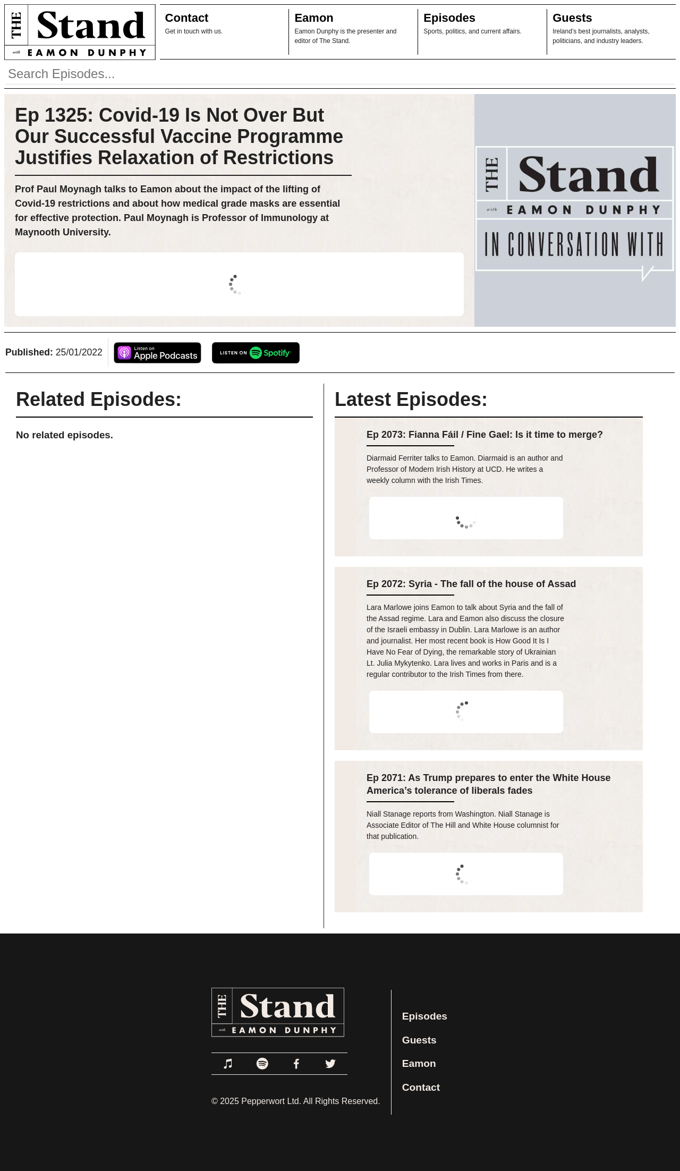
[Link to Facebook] (296, 1063)
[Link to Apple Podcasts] (228, 1063)
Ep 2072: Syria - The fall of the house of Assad (471, 584)
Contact (187, 17)
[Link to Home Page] (78, 32)
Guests (572, 17)
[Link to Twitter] (330, 1063)
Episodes (449, 17)
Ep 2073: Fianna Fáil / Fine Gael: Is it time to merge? (485, 434)
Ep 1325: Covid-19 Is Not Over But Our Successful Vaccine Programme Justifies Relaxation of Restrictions (179, 136)
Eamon (313, 17)
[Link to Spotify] (262, 1063)
